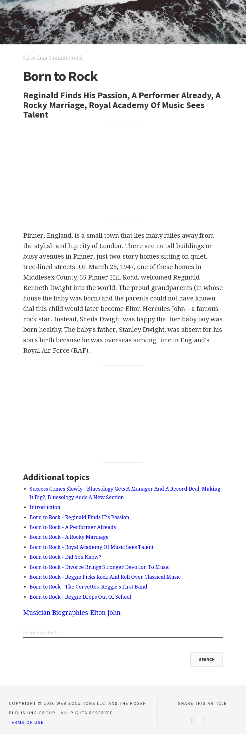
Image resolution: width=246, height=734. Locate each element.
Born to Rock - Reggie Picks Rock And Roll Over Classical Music (105, 577)
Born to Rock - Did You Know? (65, 557)
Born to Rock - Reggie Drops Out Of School (80, 597)
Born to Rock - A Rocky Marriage (69, 537)
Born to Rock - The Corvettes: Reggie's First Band (88, 587)
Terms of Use (26, 722)
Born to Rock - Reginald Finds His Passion (79, 517)
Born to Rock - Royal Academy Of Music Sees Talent (92, 547)
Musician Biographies (55, 612)
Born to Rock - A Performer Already (73, 527)
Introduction (45, 507)
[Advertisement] (123, 172)
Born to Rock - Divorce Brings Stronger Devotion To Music (100, 567)
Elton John (105, 612)
